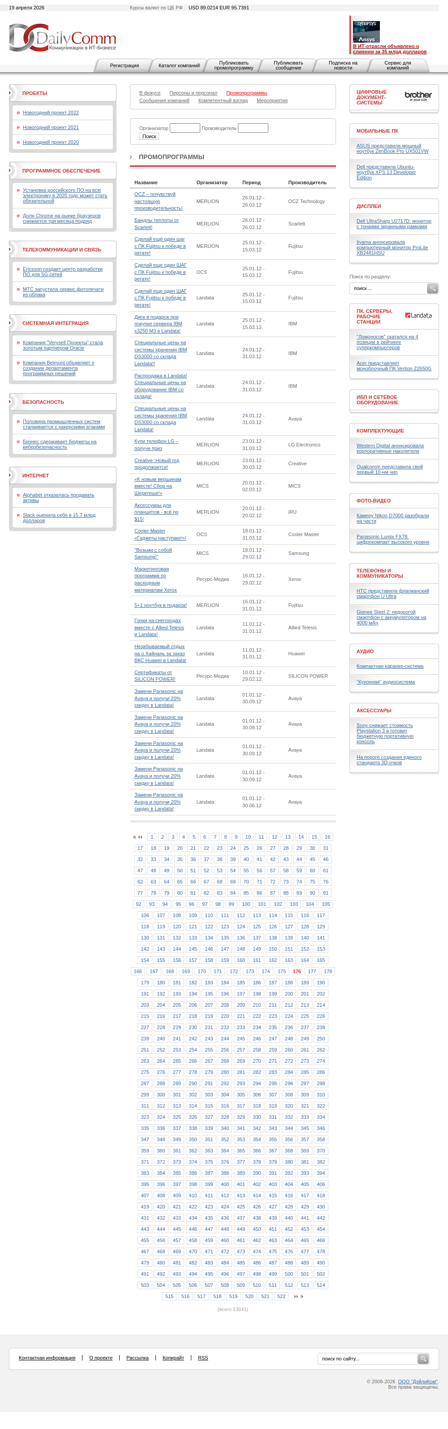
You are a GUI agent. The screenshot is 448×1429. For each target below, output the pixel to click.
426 (257, 1206)
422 (193, 1206)
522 (281, 1296)
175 (282, 971)
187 (273, 982)
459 (209, 1240)
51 (193, 870)
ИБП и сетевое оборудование (377, 399)
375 (209, 1162)
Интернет (35, 475)
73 (286, 881)
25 (246, 848)
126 (273, 926)
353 (241, 1139)
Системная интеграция (55, 323)
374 (193, 1162)
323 (145, 1117)
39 (233, 859)
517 (201, 1296)
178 (328, 971)
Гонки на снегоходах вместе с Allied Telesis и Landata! (159, 627)
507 (209, 1285)
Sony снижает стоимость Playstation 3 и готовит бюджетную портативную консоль (385, 733)
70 (246, 881)
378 (257, 1162)
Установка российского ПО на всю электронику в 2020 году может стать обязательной (65, 195)
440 (289, 1218)
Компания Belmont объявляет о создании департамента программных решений (59, 368)
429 (305, 1206)
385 (177, 1173)
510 (257, 1285)
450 (257, 1229)
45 (312, 859)
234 (257, 1027)
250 (321, 1038)
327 (209, 1117)
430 (321, 1206)
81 (193, 893)
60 (312, 870)
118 (145, 926)
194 (193, 993)
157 (193, 960)
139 (289, 937)
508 (225, 1285)
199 (273, 993)
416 (289, 1195)
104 (310, 904)
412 (225, 1195)
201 (305, 993)
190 (321, 982)
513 (305, 1285)
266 (193, 1061)
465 (305, 1240)
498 (257, 1274)
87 (273, 893)
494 (193, 1274)
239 (145, 1038)
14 (301, 837)
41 (259, 859)
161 (257, 960)
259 (273, 1049)
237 (305, 1027)
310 (321, 1094)
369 (305, 1150)
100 (246, 904)
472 (225, 1251)
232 (225, 1027)
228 (161, 1027)
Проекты (34, 93)
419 (145, 1206)
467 (145, 1251)
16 (327, 837)
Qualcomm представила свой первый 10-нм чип (390, 469)
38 (219, 859)
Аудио (365, 651)
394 (321, 1173)
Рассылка (137, 1357)
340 (225, 1128)
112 (241, 915)
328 (225, 1117)
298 (321, 1083)
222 (257, 1016)
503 (145, 1285)
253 (177, 1049)
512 (289, 1285)
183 (209, 982)
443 (145, 1229)
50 (180, 870)
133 (193, 937)
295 (273, 1083)
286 (321, 1072)
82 (206, 893)
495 (209, 1274)
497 (241, 1274)
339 (209, 1128)
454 (321, 1229)
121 (193, 926)
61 (325, 870)
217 (177, 1016)
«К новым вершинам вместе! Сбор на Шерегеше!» (157, 486)
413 (241, 1195)
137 (257, 937)
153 (321, 949)
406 (321, 1184)
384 (161, 1173)
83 (219, 893)
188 (289, 982)
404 (289, 1184)
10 (248, 837)
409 (177, 1195)
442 (321, 1218)
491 (145, 1274)
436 (225, 1218)
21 (193, 848)
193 (177, 993)
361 (177, 1150)
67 (206, 881)
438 (257, 1218)
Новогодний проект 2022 (51, 112)
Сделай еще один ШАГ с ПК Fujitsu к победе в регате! (160, 271)
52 (206, 870)
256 (225, 1049)
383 (145, 1173)
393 (305, 1173)
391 (273, 1173)
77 (140, 893)
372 (161, 1162)
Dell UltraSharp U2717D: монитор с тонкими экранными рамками (394, 223)
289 (177, 1083)
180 (161, 982)
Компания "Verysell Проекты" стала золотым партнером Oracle (63, 345)
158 (209, 960)
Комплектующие (380, 430)
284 (289, 1072)
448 (225, 1229)
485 (241, 1262)
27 (273, 848)
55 (246, 870)
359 (145, 1150)
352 (225, 1139)
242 (193, 1038)
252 (161, 1049)
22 (206, 848)
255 (209, 1049)
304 (225, 1094)
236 (289, 1027)
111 (225, 915)
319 (273, 1106)
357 (305, 1139)
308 (289, 1094)
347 (145, 1139)
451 (273, 1229)
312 (161, 1106)
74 (299, 881)
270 (257, 1061)
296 (289, 1083)
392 (289, 1173)
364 (225, 1150)
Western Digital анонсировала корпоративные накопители (390, 448)
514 (321, 1285)
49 (166, 870)
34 (166, 859)
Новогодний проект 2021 (51, 127)
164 (305, 960)
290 (193, 1083)
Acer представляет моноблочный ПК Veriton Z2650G (394, 365)
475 (273, 1251)
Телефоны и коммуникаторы (380, 573)
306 (257, 1094)
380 (289, 1162)
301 (177, 1094)
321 (305, 1106)
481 (177, 1262)
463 (273, 1240)
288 (161, 1083)
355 (273, 1139)
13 (287, 837)
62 (140, 881)
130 (145, 937)
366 (257, 1150)
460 (225, 1240)
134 (209, 937)
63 (153, 881)
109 (193, 915)
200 (289, 993)
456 (161, 1240)
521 (265, 1296)
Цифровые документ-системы (372, 97)
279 (209, 1072)
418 (321, 1195)
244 (225, 1038)
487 (273, 1262)
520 (250, 1296)
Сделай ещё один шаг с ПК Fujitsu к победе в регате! (160, 245)
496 (225, 1274)
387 (209, 1173)
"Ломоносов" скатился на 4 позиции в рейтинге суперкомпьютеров (387, 342)
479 (145, 1262)
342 (257, 1128)
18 (153, 848)
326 (193, 1117)
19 (166, 848)
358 (321, 1139)
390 (257, 1173)
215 (145, 1016)
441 (305, 1218)
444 (161, 1229)
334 (321, 1117)
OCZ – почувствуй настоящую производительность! (158, 201)
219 (209, 1016)
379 (273, 1162)
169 (186, 971)
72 (273, 881)
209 (241, 1005)
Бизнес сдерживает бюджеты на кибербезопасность (60, 444)
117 (321, 915)
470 (193, 1251)
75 (312, 881)
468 (161, 1251)
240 (161, 1038)
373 (177, 1162)
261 (305, 1049)
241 (177, 1038)
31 (325, 848)
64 (166, 881)
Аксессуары (374, 710)
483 (209, 1262)
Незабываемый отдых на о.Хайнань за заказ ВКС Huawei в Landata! (160, 653)
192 (161, 993)
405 (305, 1184)
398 (193, 1184)
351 (209, 1139)
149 (257, 949)
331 (273, 1117)
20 (180, 848)
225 (305, 1016)
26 (259, 848)
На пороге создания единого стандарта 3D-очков (389, 759)
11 (261, 837)
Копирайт (173, 1357)
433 (177, 1218)
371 (145, 1162)
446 (193, 1229)
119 (161, 926)
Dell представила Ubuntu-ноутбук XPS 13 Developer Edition (386, 172)
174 (266, 971)
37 (206, 859)
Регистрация (124, 65)
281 (241, 1072)
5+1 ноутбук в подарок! (160, 605)
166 (138, 971)
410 (193, 1195)
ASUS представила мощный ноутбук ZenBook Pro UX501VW (393, 148)
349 (177, 1139)
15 (314, 837)
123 (225, 926)
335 (145, 1128)
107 (161, 915)
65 (180, 881)
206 (193, 1005)
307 (273, 1094)
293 (241, 1083)
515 (169, 1296)
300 (161, 1094)
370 (321, 1150)
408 (161, 1195)
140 (305, 937)
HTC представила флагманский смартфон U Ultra (393, 593)
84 (233, 893)
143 (161, 949)
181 (177, 982)
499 (273, 1274)
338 (193, 1128)
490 (321, 1262)
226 (321, 1016)
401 (241, 1184)
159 (225, 960)
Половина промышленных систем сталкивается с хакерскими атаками (64, 424)
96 (191, 904)
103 (294, 904)
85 (246, 893)
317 (241, 1106)
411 (209, 1195)
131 (161, 937)
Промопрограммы (171, 156)
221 (241, 1016)
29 (299, 848)
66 (193, 881)
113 (257, 915)
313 (177, 1106)
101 (262, 904)
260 (289, 1049)
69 (233, 881)
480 (161, 1262)
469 (177, 1251)
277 (177, 1072)
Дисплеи (369, 206)
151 (289, 949)
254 (193, 1049)
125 (257, 926)
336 (161, 1128)
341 (241, 1128)
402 (257, 1184)
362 (193, 1150)
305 (241, 1094)
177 (312, 971)
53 (219, 870)
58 (286, 870)
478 (321, 1251)
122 (209, 926)
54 (233, 870)
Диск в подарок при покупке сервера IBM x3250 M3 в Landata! (158, 323)
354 (257, 1139)
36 (193, 859)
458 (193, 1240)
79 (166, 893)
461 (241, 1240)
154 (145, 960)
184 (225, 982)
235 (273, 1027)
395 (145, 1184)
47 (140, 870)
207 (209, 1005)
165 (321, 960)
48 (153, 870)
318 (257, 1106)
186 (257, 982)
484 (225, 1262)
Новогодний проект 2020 (51, 142)
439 (273, 1218)
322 (321, 1106)
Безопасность (43, 402)
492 (161, 1274)
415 (273, 1195)
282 (257, 1072)
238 (321, 1027)
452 (289, 1229)
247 (273, 1038)
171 (218, 971)
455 (145, 1240)
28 (286, 848)
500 (289, 1274)
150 (273, 949)
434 (193, 1218)
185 (241, 982)
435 (209, 1218)
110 (209, 915)
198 (257, 993)
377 (241, 1162)
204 (161, 1005)
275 (145, 1072)
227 (145, 1027)
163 (289, 960)
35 (180, 859)
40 (246, 859)
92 (138, 904)
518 (217, 1296)
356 (289, 1139)
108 (177, 915)
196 (225, 993)
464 (289, 1240)
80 (180, 893)
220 (225, 1016)
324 (161, 1117)
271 (273, 1061)
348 (161, 1139)
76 (325, 881)
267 (209, 1061)
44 (299, 859)
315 (209, 1106)
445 (177, 1229)
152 (305, 949)
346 (321, 1128)
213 (305, 1005)
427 (273, 1206)
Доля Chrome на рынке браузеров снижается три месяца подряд (62, 218)
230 (193, 1027)
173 (250, 971)
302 (193, 1094)
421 (177, 1206)
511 (273, 1285)
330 (257, 1117)
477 (305, 1251)
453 (305, 1229)
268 (225, 1061)
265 (177, 1061)
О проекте (100, 1357)
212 (289, 1005)
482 (193, 1262)
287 (145, 1083)
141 (321, 937)
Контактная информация (47, 1357)
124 (241, 926)
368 (289, 1150)
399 (209, 1184)
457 (177, 1240)
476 (289, 1251)
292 (225, 1083)
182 (193, 982)
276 (161, 1072)
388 (225, 1173)
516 (185, 1296)
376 (225, 1162)
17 (140, 848)
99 (231, 904)
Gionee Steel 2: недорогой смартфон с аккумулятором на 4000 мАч (391, 617)
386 (193, 1173)
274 (321, 1061)
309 (305, 1094)
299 (145, 1094)
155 (161, 960)
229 (177, 1027)
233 (241, 1027)
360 (161, 1150)
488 (289, 1262)
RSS (203, 1357)
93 (152, 904)
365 (241, 1150)
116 (305, 915)
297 (305, 1083)
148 (241, 949)
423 (209, 1206)
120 (177, 926)
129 (321, 926)
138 (273, 937)
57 (273, 870)
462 (257, 1240)
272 (289, 1061)
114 (273, 915)
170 (202, 971)
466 (321, 1240)
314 (193, 1106)
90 (312, 893)
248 (289, 1038)
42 (273, 859)
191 (145, 993)
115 (289, 915)
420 (161, 1206)
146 (209, 949)
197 (241, 993)
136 (241, 937)
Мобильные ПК (377, 131)
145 (193, 949)
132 (177, 937)
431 (145, 1218)
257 (241, 1049)
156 (177, 960)
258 (257, 1049)
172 (234, 971)
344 (289, 1128)
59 (299, 870)
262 (321, 1049)
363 (209, 1150)
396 (161, 1184)
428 (289, 1206)
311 (145, 1106)
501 (305, 1274)
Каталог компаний (179, 65)
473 (241, 1251)
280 (225, 1072)
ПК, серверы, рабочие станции (374, 316)
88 (286, 893)
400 (225, 1184)
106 (145, 915)
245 (241, 1038)
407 (145, 1195)
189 (305, 982)
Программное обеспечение (61, 170)
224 (289, 1016)
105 (326, 904)
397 (177, 1184)
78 (153, 893)
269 (241, 1061)
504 (161, 1285)
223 (273, 1016)
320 (289, 1106)
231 (209, 1027)
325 (177, 1117)
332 (289, 1117)
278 (193, 1072)
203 (145, 1005)
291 (209, 1083)
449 (241, 1229)
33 (153, 859)
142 (145, 949)
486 (257, 1262)
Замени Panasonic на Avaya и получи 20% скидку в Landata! (158, 698)
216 (161, 1016)
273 (305, 1061)
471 (209, 1251)
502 (321, 1274)
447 (209, 1229)
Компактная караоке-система (390, 666)
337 (177, 1128)
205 (177, 1005)
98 (218, 904)
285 (305, 1072)
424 (225, 1206)
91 (325, 893)
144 (177, 949)
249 (305, 1038)
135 (225, 937)
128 (305, 926)
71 (259, 881)
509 (241, 1285)
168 (170, 971)
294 (257, 1083)
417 (305, 1195)
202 (321, 993)
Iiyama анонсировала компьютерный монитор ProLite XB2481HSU (392, 247)
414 (257, 1195)
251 (145, 1049)
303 (209, 1094)
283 (273, 1072)
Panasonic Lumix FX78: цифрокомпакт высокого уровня (393, 539)
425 (241, 1206)
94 (165, 904)
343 (273, 1128)
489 (305, 1262)
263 (145, 1061)
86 (259, 893)
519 (233, 1296)
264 (161, 1061)
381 (305, 1162)
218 (193, 1016)
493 (177, 1274)
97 (204, 904)
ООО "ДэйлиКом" (418, 1381)
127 (289, 926)
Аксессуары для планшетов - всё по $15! (156, 512)
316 (225, 1106)
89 (299, 893)
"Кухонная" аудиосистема (386, 681)
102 (278, 904)
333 (305, 1117)
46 (325, 859)
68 (219, 881)
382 (321, 1162)
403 (273, 1184)
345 (305, 1128)
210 (257, 1005)
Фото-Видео (374, 500)
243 (209, 1038)
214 (321, 1005)
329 (241, 1117)
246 (257, 1038)
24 (233, 848)
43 (286, 859)
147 (225, 949)
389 (241, 1173)
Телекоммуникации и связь (61, 249)
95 (178, 904)
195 (209, 993)
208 (225, 1005)
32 (140, 859)
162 (273, 960)
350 (193, 1139)
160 (241, 960)
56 (259, 870)
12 (274, 837)
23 (219, 848)
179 (145, 982)
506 (193, 1285)
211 (273, 1005)
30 (312, 848)
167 (154, 971)
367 (273, 1150)
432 (161, 1218)
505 (177, 1285)
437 (241, 1218)
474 (257, 1251)
